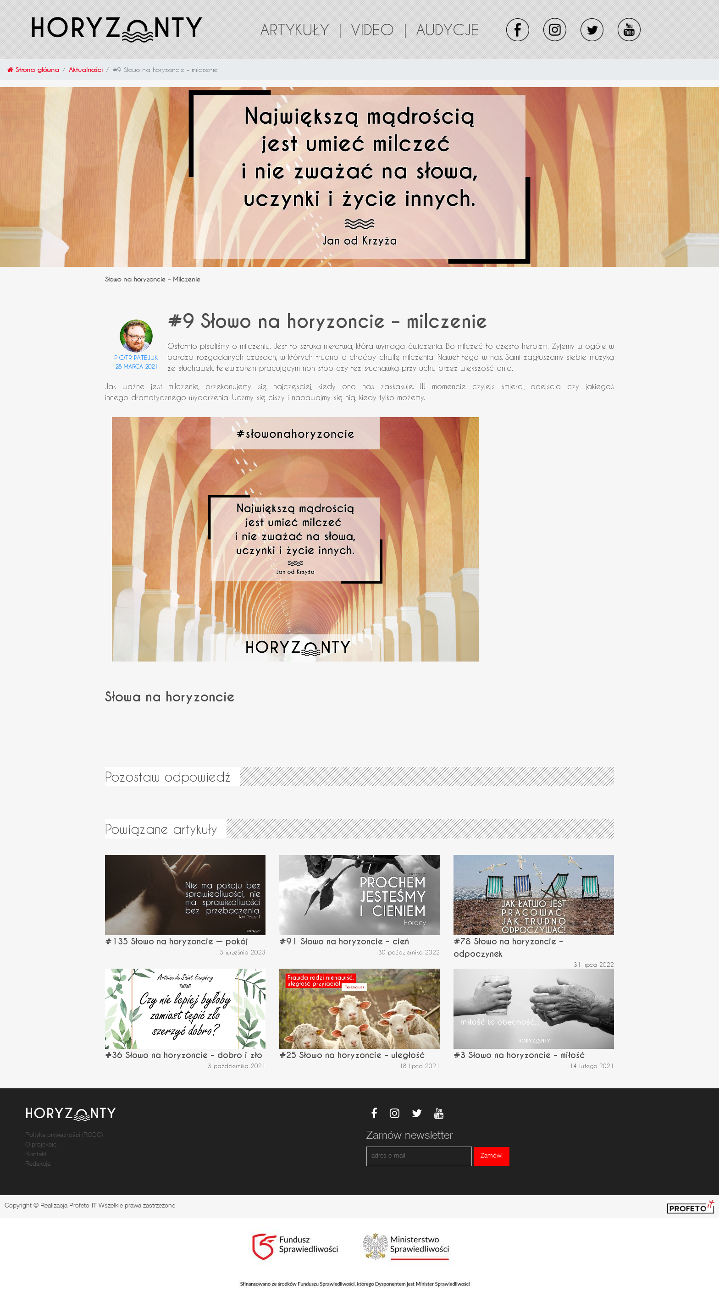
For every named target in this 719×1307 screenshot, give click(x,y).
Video (379, 29)
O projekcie (40, 1145)
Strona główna (33, 69)
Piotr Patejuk (136, 357)
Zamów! (492, 1156)
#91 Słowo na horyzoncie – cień (344, 941)
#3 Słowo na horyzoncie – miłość (519, 1055)
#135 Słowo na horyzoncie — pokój (176, 941)
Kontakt (36, 1155)
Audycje (447, 29)
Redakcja (37, 1164)
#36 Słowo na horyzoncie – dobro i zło (183, 1055)
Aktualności (86, 69)
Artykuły (301, 29)
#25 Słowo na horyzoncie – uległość (352, 1055)
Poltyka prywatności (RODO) (64, 1135)
